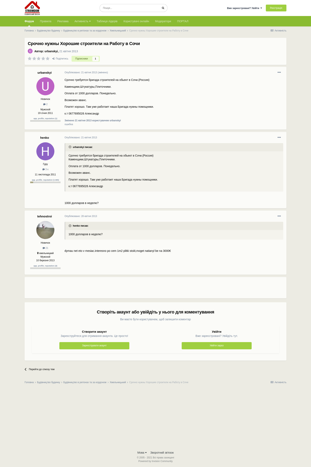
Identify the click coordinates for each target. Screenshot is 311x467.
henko (44, 137)
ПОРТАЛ (182, 21)
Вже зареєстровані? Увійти (244, 8)
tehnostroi (44, 216)
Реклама (63, 21)
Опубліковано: (81, 72)
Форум (29, 23)
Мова (142, 452)
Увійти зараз (216, 345)
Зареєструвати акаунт (94, 345)
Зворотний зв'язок (162, 452)
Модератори (163, 21)
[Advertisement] (137, 289)
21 (45, 248)
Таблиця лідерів (107, 21)
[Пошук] (129, 8)
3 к (45, 169)
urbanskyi (51, 51)
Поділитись (60, 58)
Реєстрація (276, 8)
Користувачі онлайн (136, 21)
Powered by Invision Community (155, 461)
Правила (45, 21)
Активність (83, 21)
